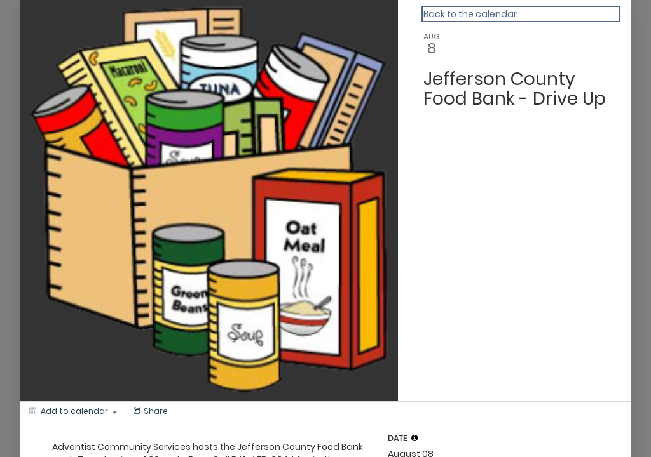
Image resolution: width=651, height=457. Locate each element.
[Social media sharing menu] (149, 411)
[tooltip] (414, 438)
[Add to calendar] (73, 411)
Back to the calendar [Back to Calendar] (470, 14)
